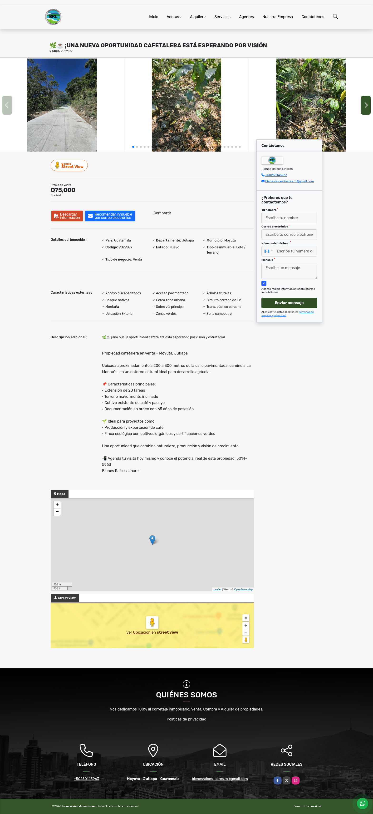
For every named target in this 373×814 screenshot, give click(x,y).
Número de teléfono (276, 243)
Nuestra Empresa (277, 17)
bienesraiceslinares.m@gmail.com (289, 181)
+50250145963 (276, 175)
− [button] (57, 512)
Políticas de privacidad (186, 719)
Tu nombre (269, 210)
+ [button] (57, 504)
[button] (133, 147)
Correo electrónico (275, 226)
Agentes (246, 17)
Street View (69, 165)
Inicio (153, 17)
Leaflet (217, 589)
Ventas (173, 17)
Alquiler (197, 17)
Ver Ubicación (139, 632)
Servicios (222, 17)
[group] (62, 105)
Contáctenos (312, 17)
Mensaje (268, 259)
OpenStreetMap (243, 589)
